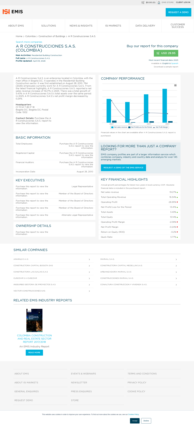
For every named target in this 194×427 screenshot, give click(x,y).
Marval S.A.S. (107, 259)
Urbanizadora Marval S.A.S (115, 272)
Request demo (23, 400)
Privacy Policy (137, 383)
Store (75, 400)
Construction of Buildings (52, 36)
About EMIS (16, 26)
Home (19, 36)
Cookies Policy (133, 414)
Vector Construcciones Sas (29, 291)
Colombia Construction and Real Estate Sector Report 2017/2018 (34, 338)
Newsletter (79, 383)
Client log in (183, 2)
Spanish (174, 63)
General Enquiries (26, 391)
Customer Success (177, 26)
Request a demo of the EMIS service (123, 168)
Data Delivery (145, 26)
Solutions (48, 26)
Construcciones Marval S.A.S (116, 278)
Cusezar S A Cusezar (25, 278)
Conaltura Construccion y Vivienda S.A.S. (123, 285)
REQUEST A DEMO (178, 12)
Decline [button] (146, 421)
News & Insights (81, 26)
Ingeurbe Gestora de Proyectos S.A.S (34, 285)
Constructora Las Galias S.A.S (30, 272)
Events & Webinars (83, 374)
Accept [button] (134, 421)
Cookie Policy (136, 391)
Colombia (30, 36)
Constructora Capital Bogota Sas (33, 266)
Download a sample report (166, 67)
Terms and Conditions (142, 374)
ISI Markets (113, 26)
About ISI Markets (26, 383)
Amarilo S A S (20, 259)
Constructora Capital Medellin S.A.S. (121, 266)
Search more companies (29, 42)
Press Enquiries (81, 391)
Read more (34, 353)
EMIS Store (166, 2)
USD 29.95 (166, 53)
